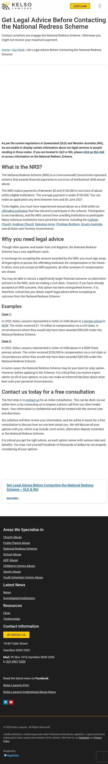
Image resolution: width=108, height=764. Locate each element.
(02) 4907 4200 (16, 661)
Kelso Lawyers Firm (16, 685)
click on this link (93, 152)
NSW (5, 325)
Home (6, 50)
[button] (99, 6)
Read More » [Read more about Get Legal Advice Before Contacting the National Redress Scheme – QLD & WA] (13, 498)
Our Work (18, 50)
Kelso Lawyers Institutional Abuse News (29, 692)
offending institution (15, 211)
